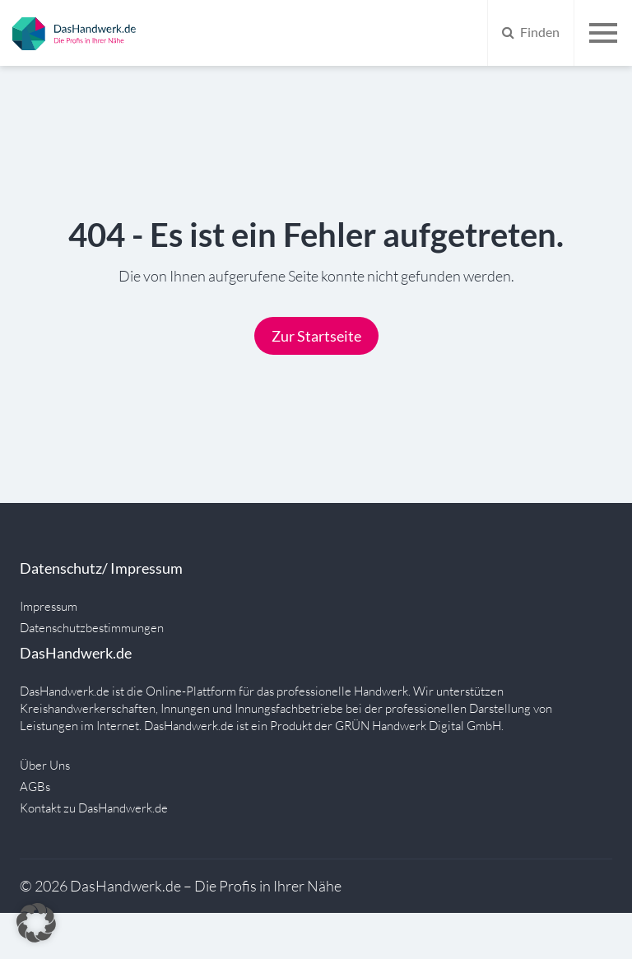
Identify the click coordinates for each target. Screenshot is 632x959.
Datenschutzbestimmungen (92, 627)
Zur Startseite (316, 336)
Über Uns (45, 765)
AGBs (35, 786)
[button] (36, 923)
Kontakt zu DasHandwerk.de (94, 808)
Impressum (48, 606)
